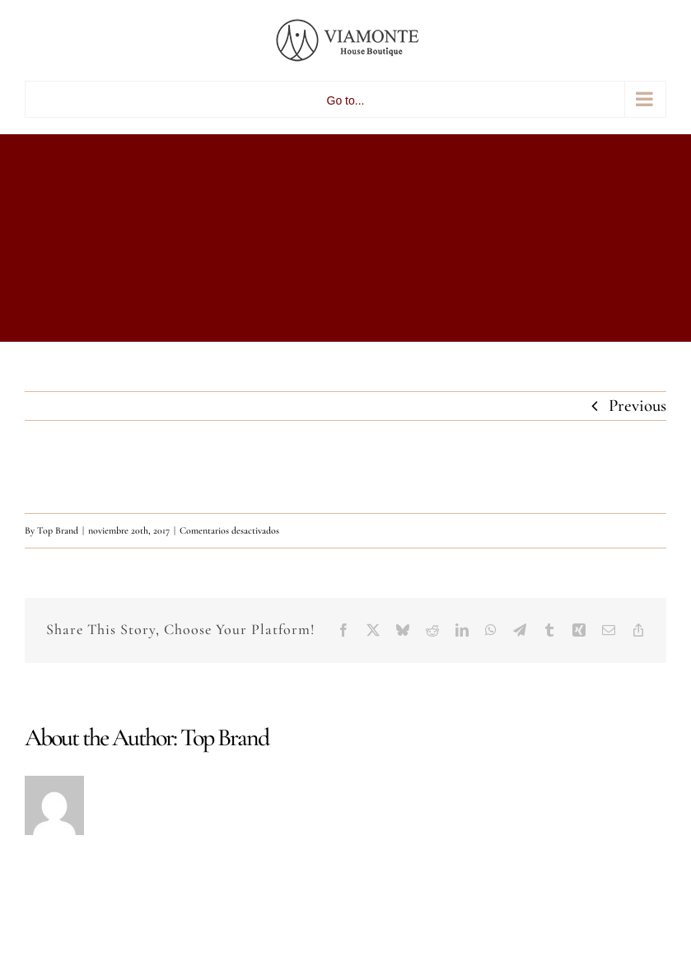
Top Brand (57, 530)
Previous (637, 405)
